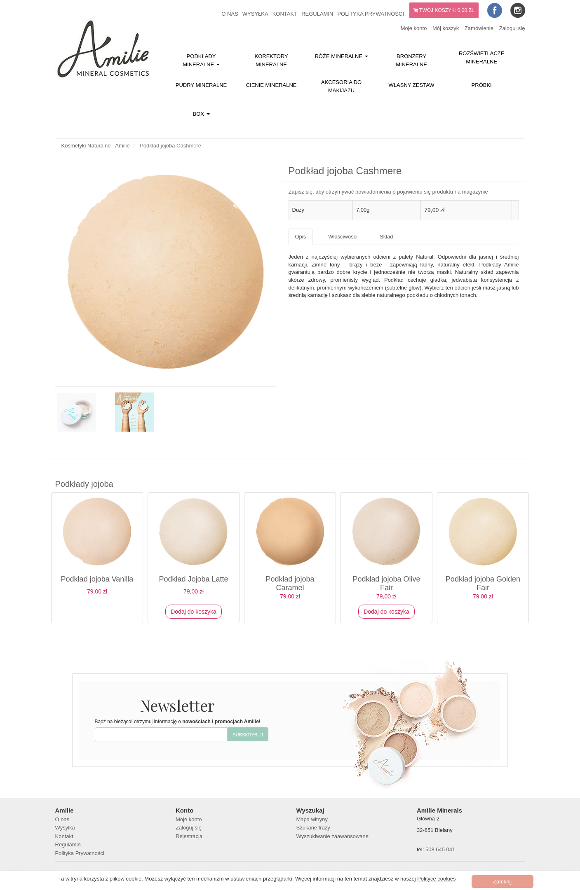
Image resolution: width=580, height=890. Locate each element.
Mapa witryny (312, 819)
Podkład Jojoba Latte (193, 579)
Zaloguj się (512, 28)
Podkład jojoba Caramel (289, 583)
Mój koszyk (445, 28)
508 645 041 (440, 849)
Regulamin (317, 14)
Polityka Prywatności (370, 14)
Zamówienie (479, 28)
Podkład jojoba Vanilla (97, 579)
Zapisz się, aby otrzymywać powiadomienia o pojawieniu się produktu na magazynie (388, 192)
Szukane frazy (313, 828)
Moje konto (414, 28)
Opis (300, 237)
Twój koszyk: (443, 10)
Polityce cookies (436, 879)
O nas (229, 14)
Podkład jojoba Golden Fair (483, 583)
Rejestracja (189, 836)
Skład (386, 237)
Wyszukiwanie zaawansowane (332, 836)
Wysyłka (255, 14)
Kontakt (284, 14)
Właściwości (342, 237)
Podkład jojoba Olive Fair (386, 583)
